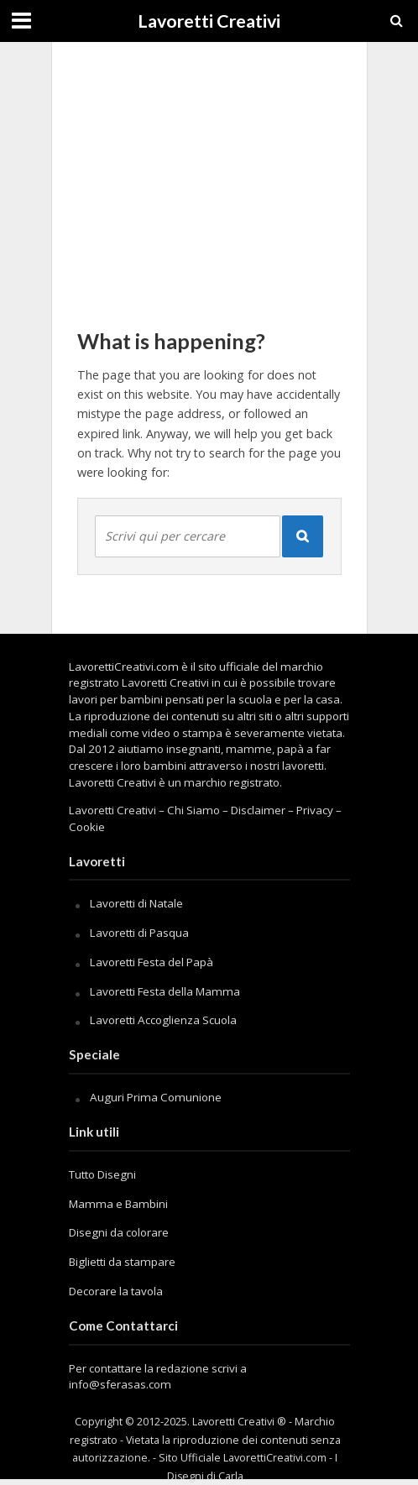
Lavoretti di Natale (136, 903)
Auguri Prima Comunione (156, 1097)
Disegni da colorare (119, 1232)
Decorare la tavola (116, 1291)
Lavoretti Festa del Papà (151, 962)
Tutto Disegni (102, 1174)
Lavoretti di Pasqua (139, 932)
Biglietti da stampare (122, 1261)
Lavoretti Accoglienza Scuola (163, 1019)
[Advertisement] (209, 176)
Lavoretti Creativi (209, 21)
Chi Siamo (193, 810)
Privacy (314, 810)
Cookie (87, 826)
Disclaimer (258, 810)
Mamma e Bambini (118, 1203)
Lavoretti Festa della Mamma (165, 991)
